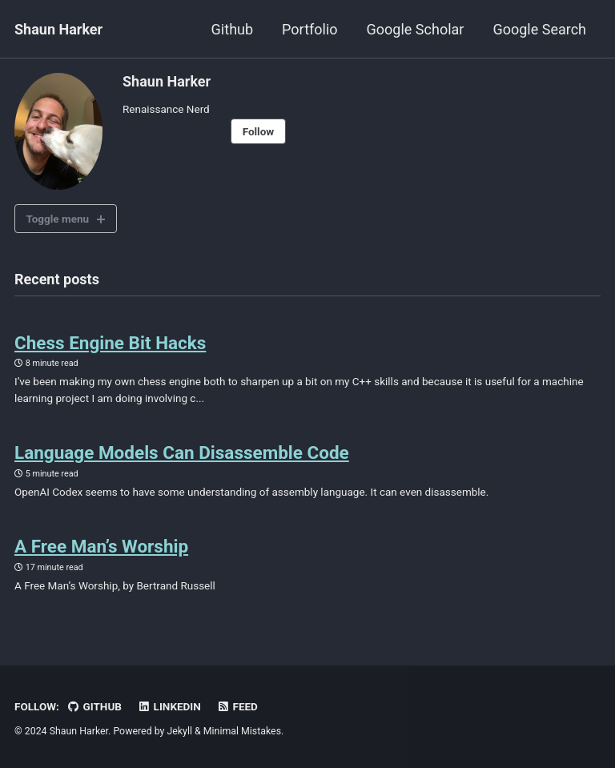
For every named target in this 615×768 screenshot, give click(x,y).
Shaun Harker (58, 29)
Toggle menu (58, 218)
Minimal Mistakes (242, 731)
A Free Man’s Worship (101, 546)
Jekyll (179, 731)
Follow (259, 131)
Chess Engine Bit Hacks (110, 342)
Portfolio (309, 29)
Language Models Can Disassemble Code (181, 452)
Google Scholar (415, 29)
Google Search (539, 29)
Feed (237, 706)
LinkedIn (168, 706)
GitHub (94, 706)
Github (232, 29)
